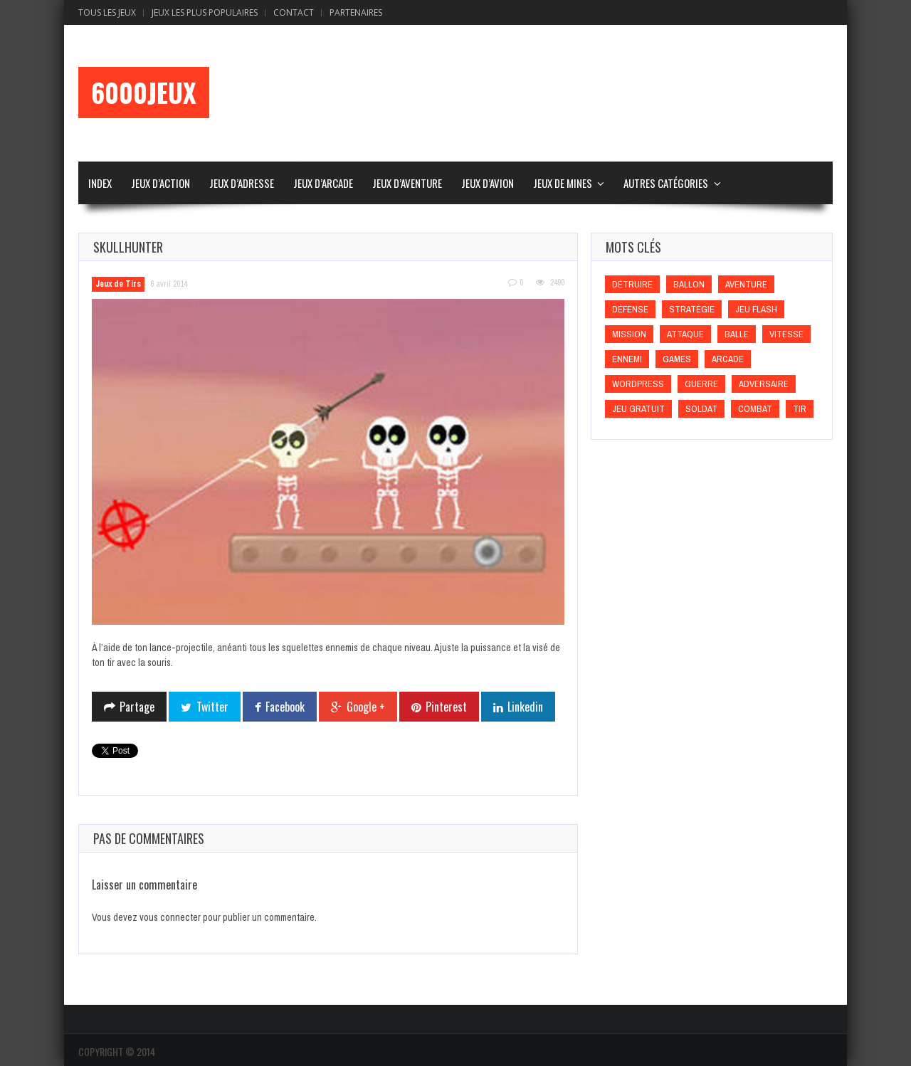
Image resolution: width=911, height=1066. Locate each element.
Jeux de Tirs (118, 284)
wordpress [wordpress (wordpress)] (638, 384)
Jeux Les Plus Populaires (205, 12)
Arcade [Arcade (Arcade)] (728, 359)
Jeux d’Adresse (241, 183)
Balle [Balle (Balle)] (737, 334)
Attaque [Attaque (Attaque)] (685, 334)
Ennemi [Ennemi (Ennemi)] (627, 359)
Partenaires (356, 12)
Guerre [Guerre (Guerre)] (701, 384)
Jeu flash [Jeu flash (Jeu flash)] (756, 309)
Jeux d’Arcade (323, 183)
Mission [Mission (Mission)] (629, 334)
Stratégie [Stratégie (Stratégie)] (692, 309)
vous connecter (170, 917)
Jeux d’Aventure (407, 183)
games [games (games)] (677, 359)
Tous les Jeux (107, 12)
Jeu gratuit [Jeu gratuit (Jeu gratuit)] (638, 409)
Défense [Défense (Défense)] (630, 309)
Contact (293, 12)
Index (100, 183)
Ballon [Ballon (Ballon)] (689, 284)
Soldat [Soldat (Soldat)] (701, 409)
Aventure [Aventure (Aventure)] (746, 284)
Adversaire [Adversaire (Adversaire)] (764, 384)
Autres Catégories (665, 183)
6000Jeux (143, 92)
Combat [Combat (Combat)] (755, 409)
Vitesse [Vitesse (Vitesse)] (786, 334)
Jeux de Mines (562, 183)
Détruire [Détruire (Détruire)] (632, 284)
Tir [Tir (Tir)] (799, 409)
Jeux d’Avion (487, 183)
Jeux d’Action (160, 183)
